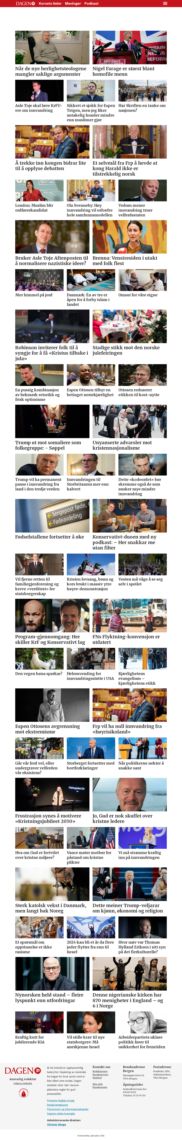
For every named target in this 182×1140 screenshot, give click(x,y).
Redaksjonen (100, 1071)
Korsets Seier (50, 3)
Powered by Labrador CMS (91, 1135)
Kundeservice (100, 1074)
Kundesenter (100, 1087)
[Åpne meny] (165, 3)
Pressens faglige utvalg (60, 1100)
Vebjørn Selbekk (23, 1083)
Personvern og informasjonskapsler (68, 1109)
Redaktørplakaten (57, 1105)
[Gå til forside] (25, 3)
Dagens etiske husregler (61, 1113)
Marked (97, 1077)
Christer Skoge (56, 1124)
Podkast (91, 3)
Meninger (73, 3)
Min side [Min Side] (98, 1084)
